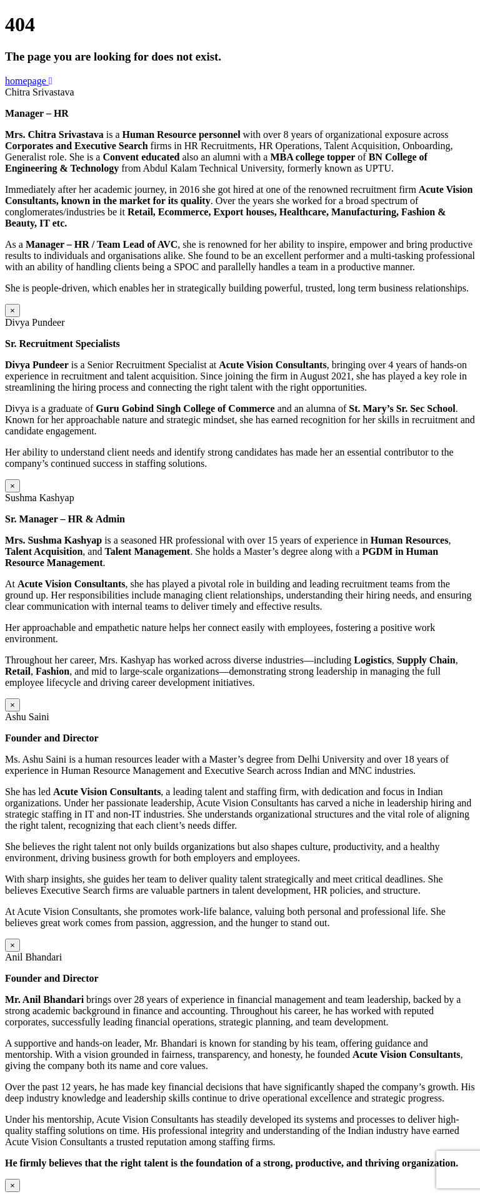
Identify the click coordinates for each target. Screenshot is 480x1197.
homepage (28, 81)
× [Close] (12, 310)
